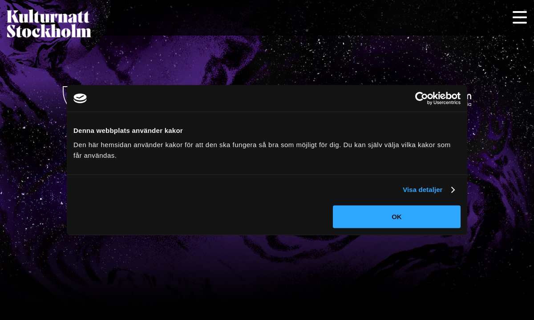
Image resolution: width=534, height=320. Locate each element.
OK (397, 216)
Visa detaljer (422, 189)
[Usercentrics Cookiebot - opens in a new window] (422, 98)
